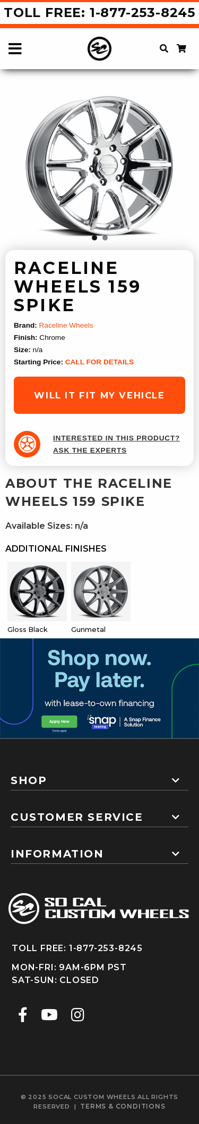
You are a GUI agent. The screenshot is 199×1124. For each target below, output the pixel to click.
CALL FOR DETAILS (99, 362)
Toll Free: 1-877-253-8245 (99, 12)
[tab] (99, 776)
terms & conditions (122, 1106)
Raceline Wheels (66, 325)
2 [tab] (105, 237)
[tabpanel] (99, 166)
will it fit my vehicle (99, 395)
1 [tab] (94, 237)
